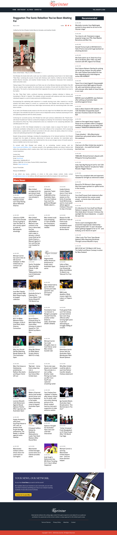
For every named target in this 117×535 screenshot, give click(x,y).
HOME (14, 9)
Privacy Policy (57, 522)
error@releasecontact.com (20, 176)
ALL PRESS (30, 9)
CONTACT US (37, 9)
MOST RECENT (21, 9)
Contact (73, 522)
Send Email (20, 158)
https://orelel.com (23, 164)
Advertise (66, 522)
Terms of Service (46, 522)
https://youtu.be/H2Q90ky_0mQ (22, 147)
